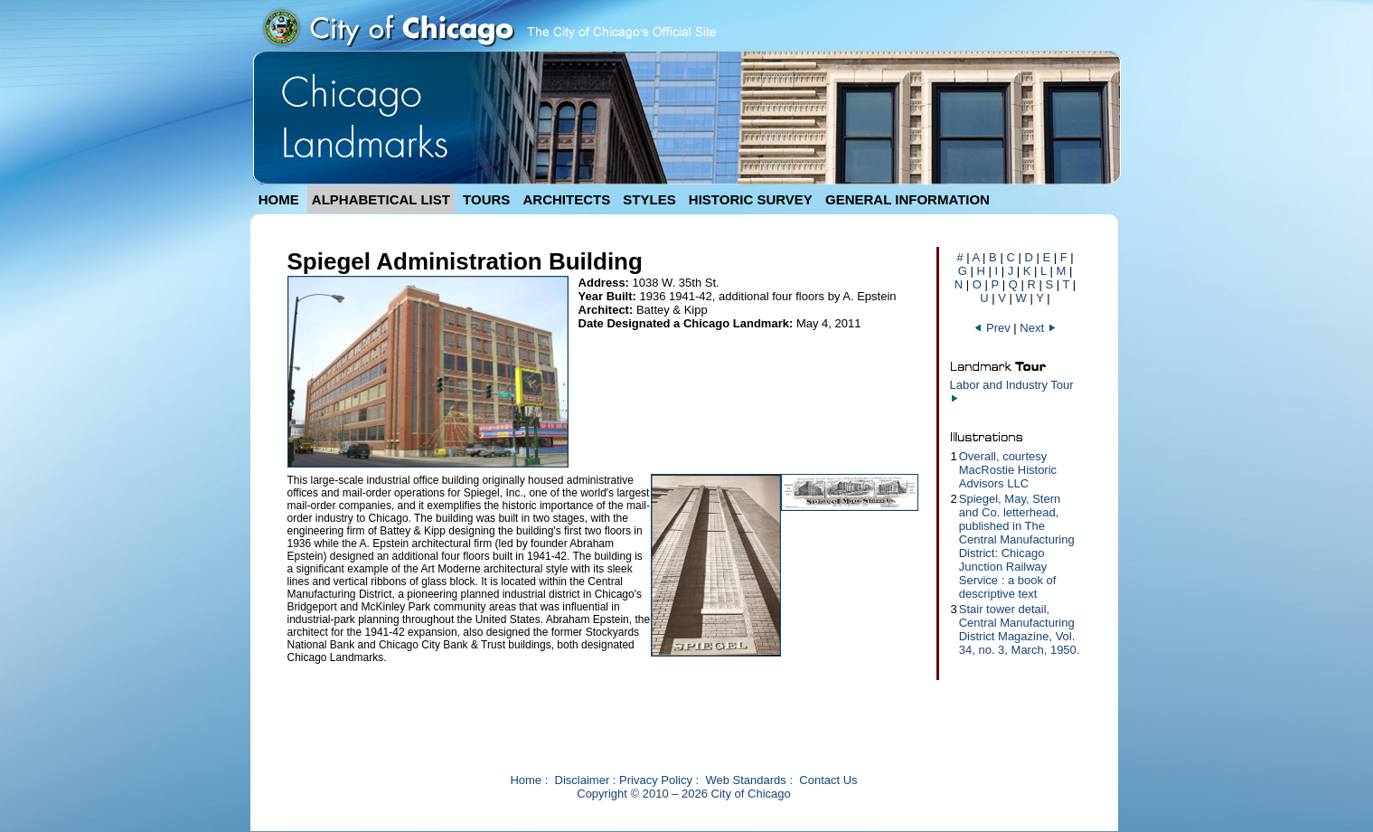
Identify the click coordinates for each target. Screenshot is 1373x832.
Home (525, 780)
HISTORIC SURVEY (751, 199)
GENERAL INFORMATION (907, 199)
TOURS (486, 199)
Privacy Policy (655, 780)
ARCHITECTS (566, 199)
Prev (993, 328)
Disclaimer (582, 780)
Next (1038, 328)
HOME (279, 199)
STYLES (649, 199)
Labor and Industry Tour (1012, 385)
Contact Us (828, 780)
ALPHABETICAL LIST (381, 199)
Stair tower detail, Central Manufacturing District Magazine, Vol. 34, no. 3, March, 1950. (1019, 629)
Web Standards (745, 780)
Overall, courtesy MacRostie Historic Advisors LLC (1008, 469)
